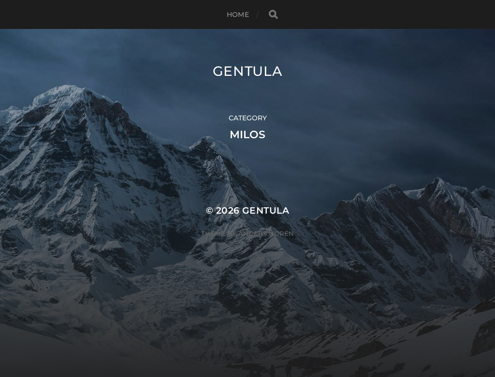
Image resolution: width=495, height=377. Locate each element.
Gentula (248, 71)
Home (238, 14)
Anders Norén (266, 233)
